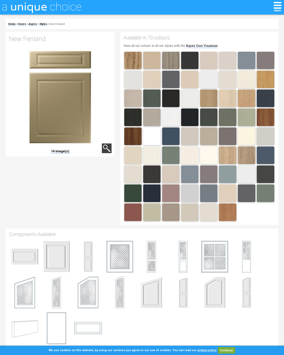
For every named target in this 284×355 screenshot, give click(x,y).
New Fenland (57, 23)
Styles (43, 23)
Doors (22, 23)
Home (12, 23)
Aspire (32, 23)
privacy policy (206, 350)
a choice (41, 6)
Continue (226, 350)
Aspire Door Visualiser (202, 46)
